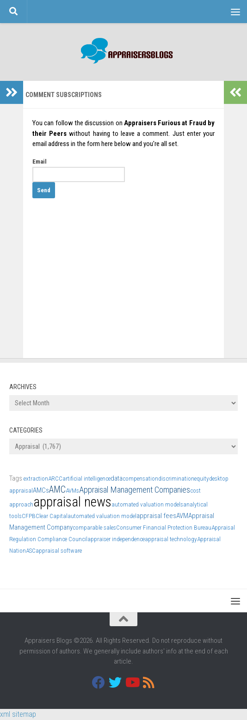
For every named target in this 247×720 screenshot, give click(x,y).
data (117, 478)
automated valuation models (147, 504)
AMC (57, 489)
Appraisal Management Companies (134, 489)
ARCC (55, 478)
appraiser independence (116, 539)
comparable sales (94, 527)
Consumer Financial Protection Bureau (163, 527)
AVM (182, 516)
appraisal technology (171, 539)
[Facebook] (98, 682)
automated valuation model (102, 516)
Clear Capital (52, 516)
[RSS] (148, 682)
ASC (31, 550)
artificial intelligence (86, 478)
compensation (140, 478)
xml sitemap (18, 714)
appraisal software (59, 550)
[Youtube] (131, 682)
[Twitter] (115, 682)
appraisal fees (156, 516)
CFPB (29, 516)
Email (39, 161)
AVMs (72, 490)
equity (201, 478)
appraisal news (72, 502)
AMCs (41, 490)
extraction (36, 478)
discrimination (176, 478)
